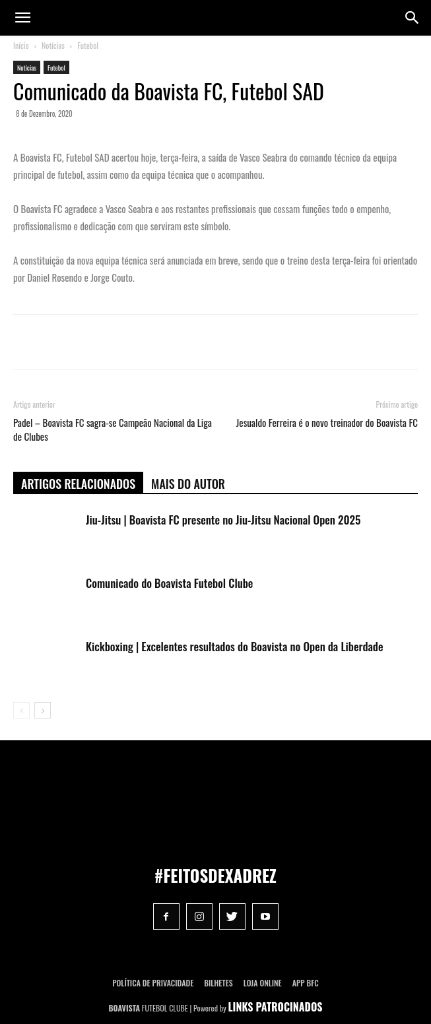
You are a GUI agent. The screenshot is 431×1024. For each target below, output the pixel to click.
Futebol (87, 45)
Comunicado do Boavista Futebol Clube (169, 583)
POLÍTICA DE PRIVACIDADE (152, 982)
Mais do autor (188, 483)
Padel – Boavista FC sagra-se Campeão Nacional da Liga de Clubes (112, 429)
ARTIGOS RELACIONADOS (78, 483)
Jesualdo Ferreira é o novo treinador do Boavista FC (327, 423)
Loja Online (263, 982)
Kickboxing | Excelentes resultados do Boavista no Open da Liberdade (234, 646)
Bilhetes (218, 982)
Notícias (53, 45)
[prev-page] (21, 710)
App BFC (305, 982)
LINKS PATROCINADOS (275, 1007)
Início (21, 45)
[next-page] (42, 710)
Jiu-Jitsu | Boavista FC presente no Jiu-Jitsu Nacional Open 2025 (223, 519)
